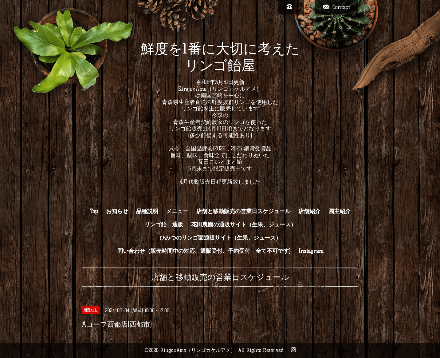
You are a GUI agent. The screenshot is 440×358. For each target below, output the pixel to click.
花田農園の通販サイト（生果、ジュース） (243, 224)
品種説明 (147, 211)
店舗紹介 (309, 211)
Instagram (311, 251)
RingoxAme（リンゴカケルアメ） (197, 350)
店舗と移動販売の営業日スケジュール (243, 211)
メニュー (177, 211)
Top (94, 211)
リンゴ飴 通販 (163, 224)
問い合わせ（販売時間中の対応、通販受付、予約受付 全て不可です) (204, 251)
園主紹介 (339, 211)
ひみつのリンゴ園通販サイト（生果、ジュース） (220, 237)
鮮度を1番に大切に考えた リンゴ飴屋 (220, 57)
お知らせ (117, 211)
